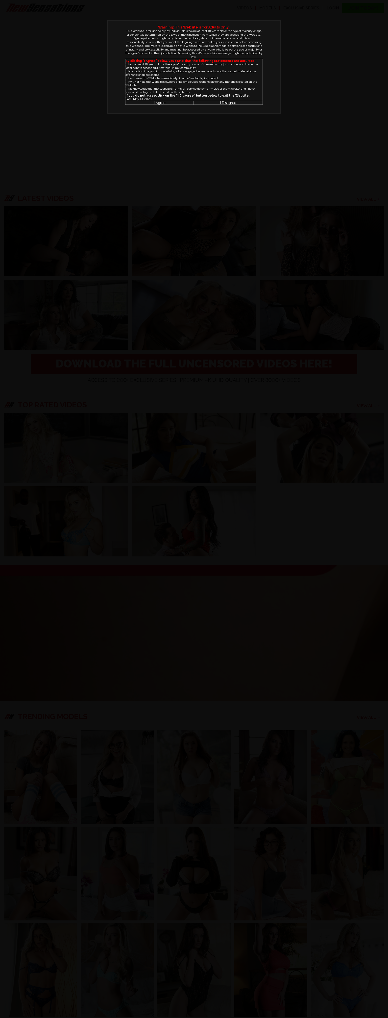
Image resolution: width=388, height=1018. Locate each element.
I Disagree (228, 103)
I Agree (159, 103)
